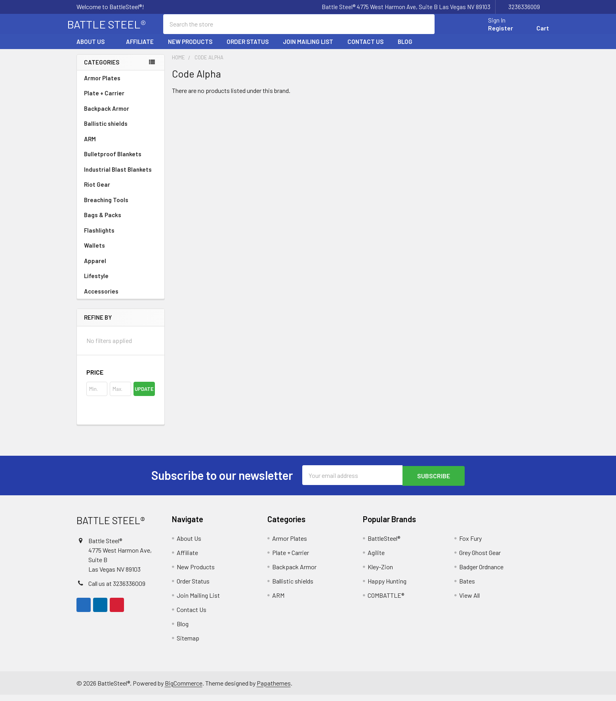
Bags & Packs (120, 221)
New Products (190, 48)
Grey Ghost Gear (480, 559)
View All (469, 601)
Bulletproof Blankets (112, 161)
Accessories (120, 298)
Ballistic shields (120, 130)
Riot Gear (97, 191)
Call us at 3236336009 (116, 589)
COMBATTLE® (386, 601)
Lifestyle (96, 282)
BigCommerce (183, 689)
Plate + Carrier (104, 100)
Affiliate (140, 48)
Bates (467, 587)
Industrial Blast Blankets (118, 176)
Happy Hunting (387, 587)
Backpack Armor (106, 115)
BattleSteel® (384, 544)
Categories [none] (101, 69)
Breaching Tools (106, 206)
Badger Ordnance (481, 573)
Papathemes (274, 689)
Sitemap (188, 644)
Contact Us (365, 48)
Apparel (120, 267)
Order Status (248, 48)
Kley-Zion (380, 573)
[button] (120, 379)
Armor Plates (120, 85)
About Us (94, 48)
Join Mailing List (308, 48)
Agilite (376, 559)
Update (144, 396)
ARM (90, 146)
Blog (405, 48)
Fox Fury (470, 544)
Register (491, 32)
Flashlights (99, 237)
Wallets (94, 252)
